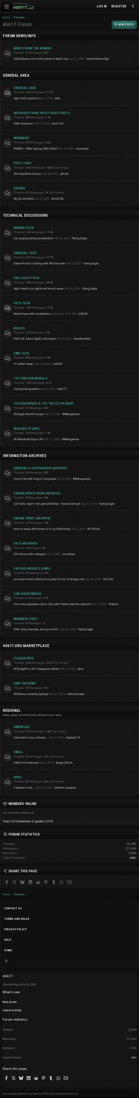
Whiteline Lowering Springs (31, 694)
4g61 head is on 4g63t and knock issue (38, 288)
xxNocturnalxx (76, 694)
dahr (57, 98)
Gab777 (62, 389)
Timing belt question (27, 389)
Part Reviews (25, 683)
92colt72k (57, 198)
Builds (19, 328)
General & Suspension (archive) (40, 468)
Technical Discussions (25, 215)
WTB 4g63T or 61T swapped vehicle (36, 668)
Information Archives (24, 455)
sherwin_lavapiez (65, 787)
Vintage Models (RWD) (32, 569)
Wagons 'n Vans (27, 429)
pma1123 (57, 123)
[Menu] (6, 6)
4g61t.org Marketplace (26, 645)
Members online (23, 804)
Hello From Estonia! (26, 762)
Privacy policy (15, 929)
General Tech (25, 253)
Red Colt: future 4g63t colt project (35, 338)
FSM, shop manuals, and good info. (36, 629)
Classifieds (24, 658)
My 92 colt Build (24, 198)
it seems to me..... (25, 787)
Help (7, 939)
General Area (16, 75)
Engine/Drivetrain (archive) (37, 493)
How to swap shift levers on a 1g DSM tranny (42, 529)
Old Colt (108, 579)
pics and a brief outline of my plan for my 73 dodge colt (49, 579)
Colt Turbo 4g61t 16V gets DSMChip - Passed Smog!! (47, 503)
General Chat (25, 88)
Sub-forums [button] (61, 167)
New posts (9, 1002)
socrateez (68, 554)
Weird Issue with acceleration (32, 313)
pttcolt (64, 173)
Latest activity (12, 1010)
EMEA (18, 752)
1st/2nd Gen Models (30, 378)
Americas (22, 727)
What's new (11, 992)
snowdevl (82, 148)
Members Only (26, 619)
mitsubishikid (81, 338)
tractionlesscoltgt (98, 58)
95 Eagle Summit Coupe (29, 414)
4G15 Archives (26, 543)
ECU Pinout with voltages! (30, 554)
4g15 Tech (22, 303)
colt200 (82, 313)
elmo (81, 668)
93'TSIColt (93, 529)
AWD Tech (21, 353)
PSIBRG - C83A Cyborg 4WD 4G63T (36, 148)
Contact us (13, 908)
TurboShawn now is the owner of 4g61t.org (41, 58)
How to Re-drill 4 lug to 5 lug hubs (35, 478)
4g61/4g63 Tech (26, 278)
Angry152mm (64, 762)
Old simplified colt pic (27, 173)
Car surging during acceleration (33, 238)
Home (8, 950)
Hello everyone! (23, 123)
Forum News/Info (19, 35)
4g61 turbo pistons (26, 98)
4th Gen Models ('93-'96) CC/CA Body (44, 403)
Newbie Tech (24, 228)
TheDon (113, 604)
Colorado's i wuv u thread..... (31, 737)
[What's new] (133, 6)
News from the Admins (33, 48)
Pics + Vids (23, 163)
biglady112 (73, 737)
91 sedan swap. (24, 363)
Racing (19, 188)
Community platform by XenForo (40, 1093)
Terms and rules (17, 918)
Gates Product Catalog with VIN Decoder (39, 263)
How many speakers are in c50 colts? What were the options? (53, 604)
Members (21, 138)
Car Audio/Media (27, 594)
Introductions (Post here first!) (42, 113)
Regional (12, 710)
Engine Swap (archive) (32, 518)
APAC (18, 777)
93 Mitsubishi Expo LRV (28, 439)
